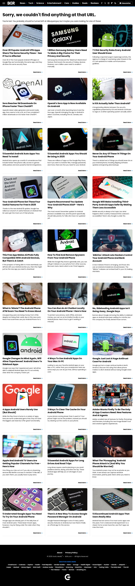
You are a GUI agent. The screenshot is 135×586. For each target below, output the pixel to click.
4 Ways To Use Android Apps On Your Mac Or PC (65, 360)
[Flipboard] (112, 3)
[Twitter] (105, 3)
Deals (85, 3)
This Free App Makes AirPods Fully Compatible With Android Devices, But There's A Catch (21, 258)
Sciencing (69, 567)
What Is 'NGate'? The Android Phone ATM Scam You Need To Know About (22, 309)
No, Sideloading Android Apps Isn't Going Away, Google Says (111, 310)
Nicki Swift (36, 567)
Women (71, 570)
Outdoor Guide (48, 567)
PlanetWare (59, 567)
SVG (95, 567)
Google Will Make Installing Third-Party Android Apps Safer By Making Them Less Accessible (112, 204)
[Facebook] (102, 3)
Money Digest (26, 567)
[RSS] (115, 3)
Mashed (16, 567)
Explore (30, 565)
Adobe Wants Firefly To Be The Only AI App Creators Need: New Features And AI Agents (111, 412)
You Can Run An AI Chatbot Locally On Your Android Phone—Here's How (67, 309)
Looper (8, 567)
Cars (66, 3)
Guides (75, 3)
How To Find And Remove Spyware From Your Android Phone (66, 256)
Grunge (75, 565)
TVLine (64, 570)
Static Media (57, 556)
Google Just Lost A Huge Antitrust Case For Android (110, 360)
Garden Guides (59, 565)
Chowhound (12, 565)
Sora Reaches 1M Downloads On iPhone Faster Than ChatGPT (19, 105)
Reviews (95, 3)
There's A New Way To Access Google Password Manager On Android (67, 515)
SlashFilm (78, 567)
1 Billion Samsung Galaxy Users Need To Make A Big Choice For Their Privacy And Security (67, 53)
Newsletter (125, 3)
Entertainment (54, 3)
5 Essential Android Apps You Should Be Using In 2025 (67, 155)
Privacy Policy (71, 553)
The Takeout (55, 570)
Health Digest (85, 565)
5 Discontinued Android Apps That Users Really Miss (110, 515)
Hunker (106, 565)
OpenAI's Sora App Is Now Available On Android (67, 105)
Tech (30, 3)
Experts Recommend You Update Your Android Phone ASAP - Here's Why (66, 204)
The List (126, 567)
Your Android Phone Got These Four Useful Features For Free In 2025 (21, 203)
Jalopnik (122, 565)
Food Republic (47, 565)
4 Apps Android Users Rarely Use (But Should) (20, 411)
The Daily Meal (116, 567)
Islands (113, 565)
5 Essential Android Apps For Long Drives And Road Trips (66, 462)
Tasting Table (104, 567)
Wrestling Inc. (81, 570)
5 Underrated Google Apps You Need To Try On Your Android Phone (22, 515)
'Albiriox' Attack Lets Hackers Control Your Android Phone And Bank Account (112, 258)
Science (40, 3)
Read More (37, 72)
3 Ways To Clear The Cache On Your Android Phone (67, 411)
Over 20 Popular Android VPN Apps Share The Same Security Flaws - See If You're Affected (22, 53)
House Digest (97, 565)
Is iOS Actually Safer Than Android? (111, 103)
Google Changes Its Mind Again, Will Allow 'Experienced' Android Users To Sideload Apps (22, 361)
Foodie (37, 565)
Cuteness (22, 565)
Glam (69, 565)
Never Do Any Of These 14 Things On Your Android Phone (111, 155)
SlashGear (88, 567)
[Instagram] (108, 3)
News (22, 3)
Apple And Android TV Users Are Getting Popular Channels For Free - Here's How (22, 463)
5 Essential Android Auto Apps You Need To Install (21, 155)
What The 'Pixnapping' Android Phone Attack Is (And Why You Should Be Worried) (109, 463)
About (59, 553)
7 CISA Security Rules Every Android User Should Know (111, 51)
